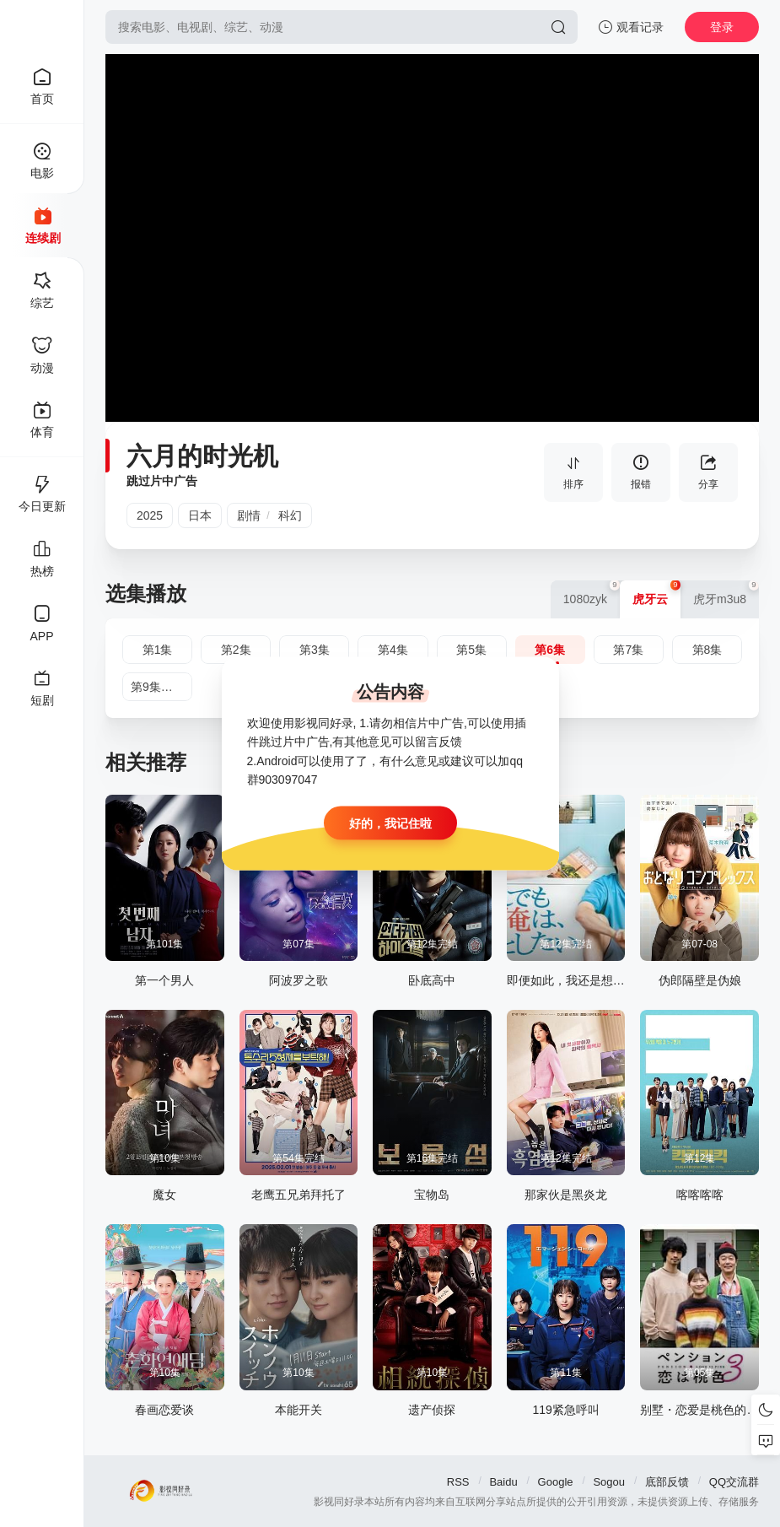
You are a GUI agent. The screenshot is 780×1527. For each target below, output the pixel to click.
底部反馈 (667, 1482)
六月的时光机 (202, 456)
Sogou (609, 1482)
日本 (200, 515)
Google (555, 1482)
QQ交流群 (734, 1482)
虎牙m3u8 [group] (726, 593)
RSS (458, 1482)
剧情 (249, 515)
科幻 (290, 515)
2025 (150, 515)
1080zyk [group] (591, 593)
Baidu (503, 1482)
